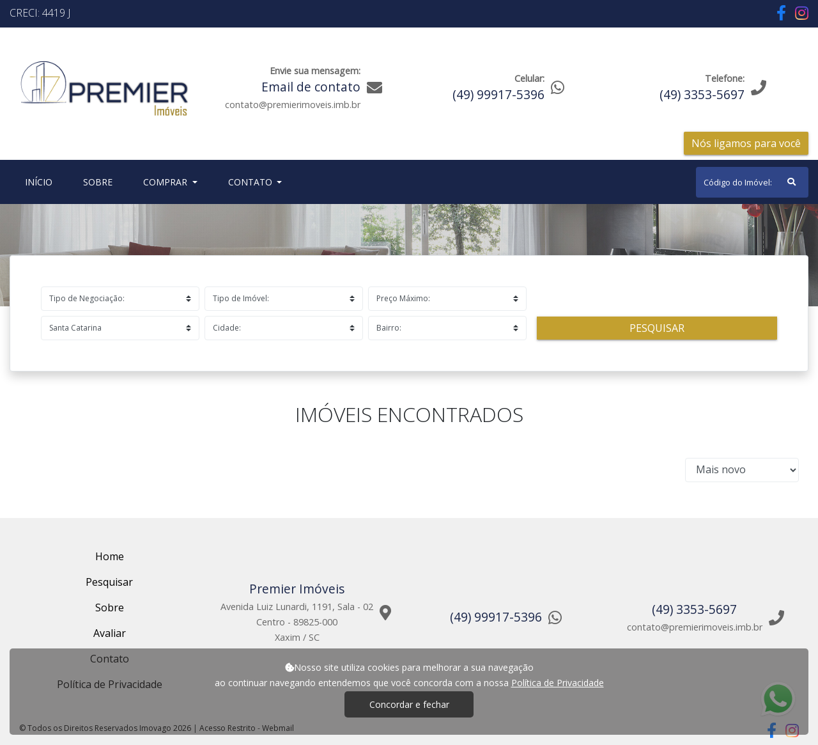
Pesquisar (656, 328)
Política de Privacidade (557, 683)
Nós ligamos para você (746, 143)
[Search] (752, 182)
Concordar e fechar (409, 704)
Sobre (100, 181)
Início (41, 181)
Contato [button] (251, 182)
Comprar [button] (166, 182)
